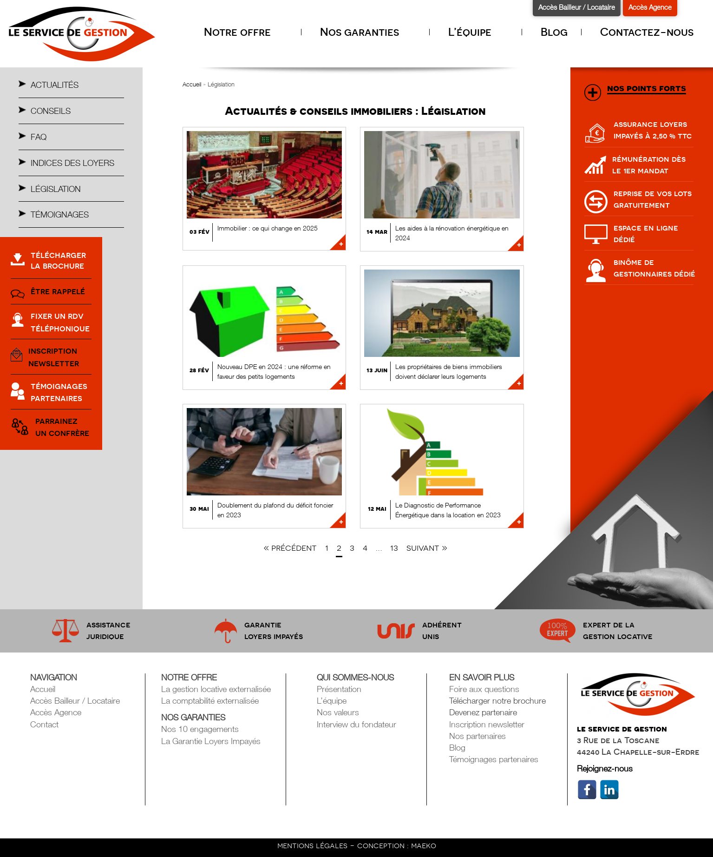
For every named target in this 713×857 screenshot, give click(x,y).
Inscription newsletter (486, 724)
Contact (44, 724)
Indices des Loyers (72, 163)
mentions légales (313, 845)
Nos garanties (368, 32)
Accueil (192, 84)
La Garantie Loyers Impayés (211, 741)
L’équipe (478, 32)
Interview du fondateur (356, 724)
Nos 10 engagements (200, 729)
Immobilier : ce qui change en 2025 (267, 228)
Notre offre (246, 32)
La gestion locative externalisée (216, 689)
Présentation (339, 689)
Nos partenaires (477, 736)
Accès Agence (650, 7)
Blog (554, 32)
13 (394, 547)
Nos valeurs (338, 712)
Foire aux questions (484, 689)
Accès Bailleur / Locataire (576, 7)
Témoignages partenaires (493, 759)
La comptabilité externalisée (210, 700)
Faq (38, 137)
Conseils (51, 111)
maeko (423, 845)
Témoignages (60, 214)
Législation (56, 189)
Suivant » (426, 547)
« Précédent (290, 547)
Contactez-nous (646, 32)
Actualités (54, 85)
